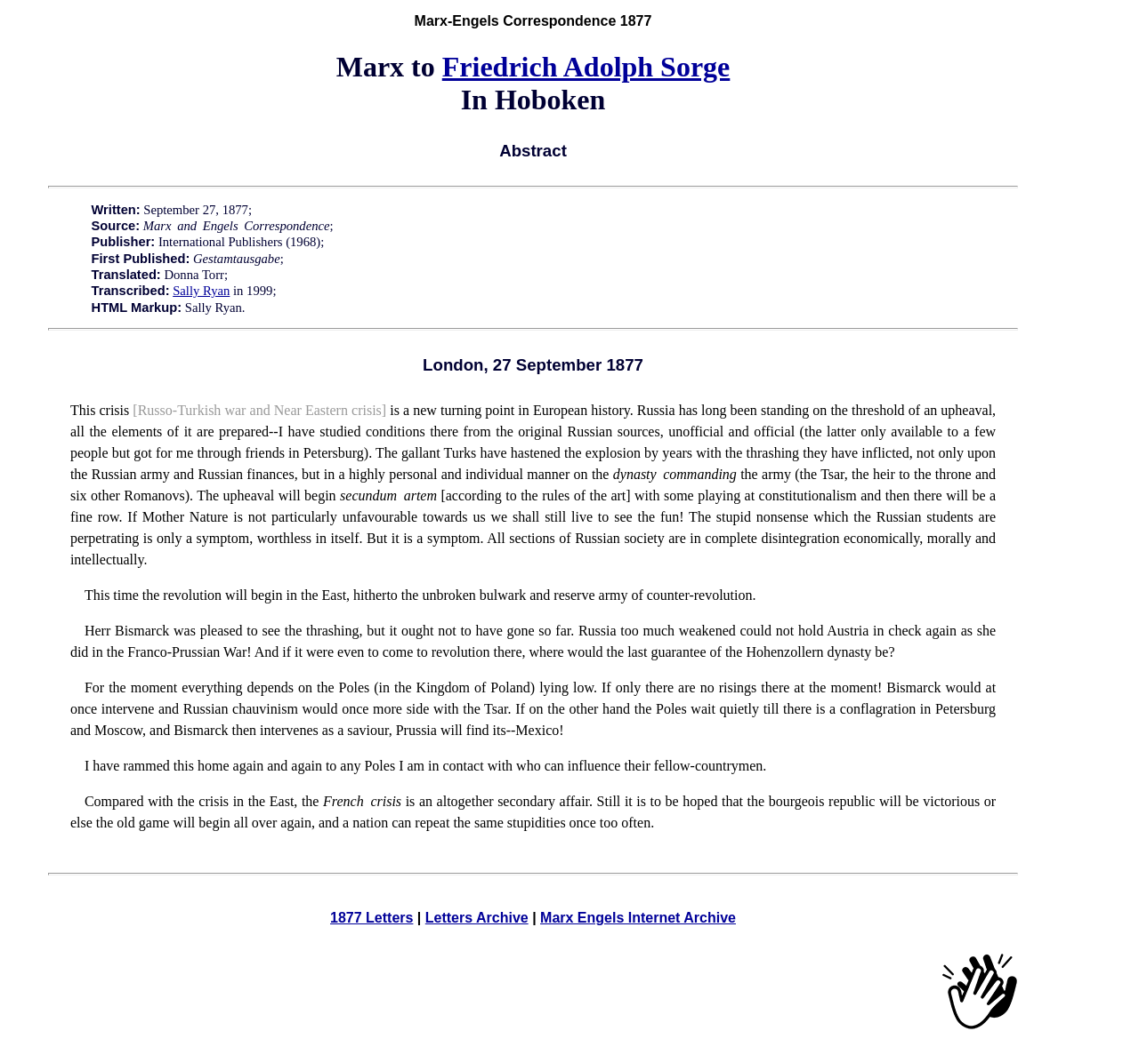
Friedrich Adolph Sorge (586, 67)
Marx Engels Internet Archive (638, 917)
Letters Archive (477, 917)
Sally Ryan (201, 291)
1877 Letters (371, 917)
